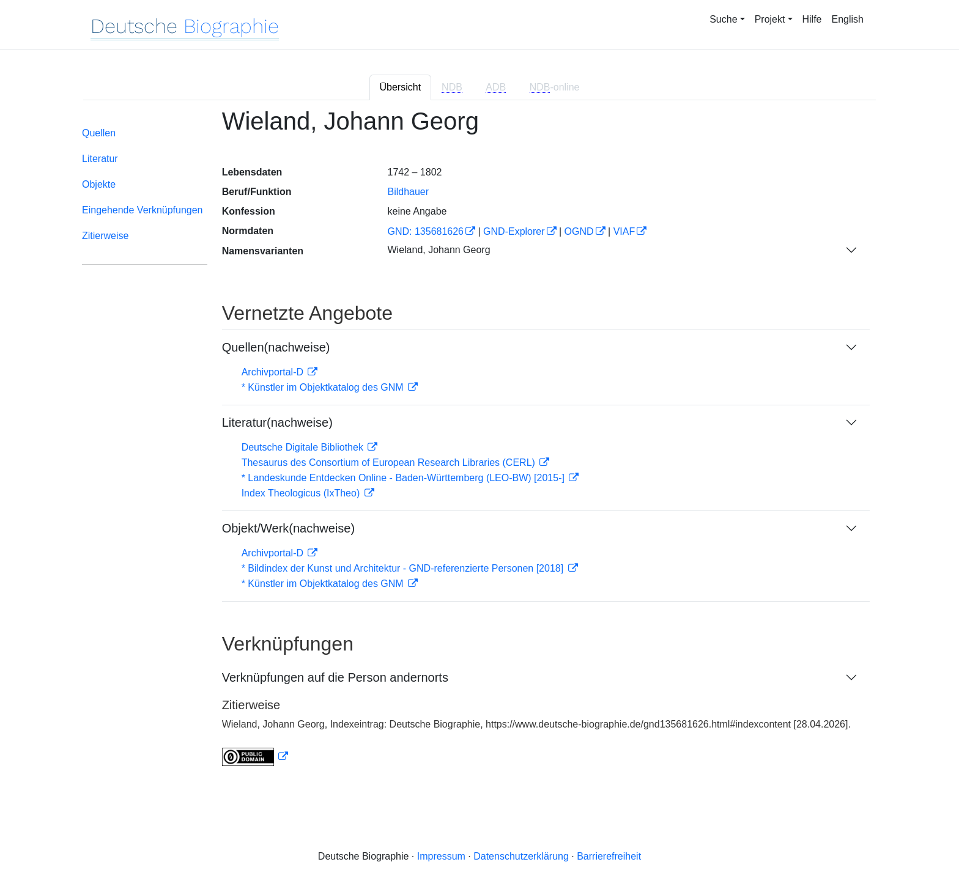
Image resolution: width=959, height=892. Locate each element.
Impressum (441, 856)
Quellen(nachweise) (276, 347)
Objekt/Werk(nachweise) (288, 528)
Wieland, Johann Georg (438, 250)
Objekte (99, 184)
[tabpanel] (479, 444)
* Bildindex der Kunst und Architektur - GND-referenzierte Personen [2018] (404, 568)
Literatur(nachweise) (277, 422)
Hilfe (812, 19)
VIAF (624, 231)
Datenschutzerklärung (521, 856)
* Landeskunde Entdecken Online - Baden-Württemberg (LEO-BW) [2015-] (405, 478)
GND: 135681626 (425, 231)
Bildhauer (408, 191)
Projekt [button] (770, 19)
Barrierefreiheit (609, 856)
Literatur (100, 158)
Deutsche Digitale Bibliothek (304, 447)
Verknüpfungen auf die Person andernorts (335, 677)
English (848, 19)
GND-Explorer (513, 231)
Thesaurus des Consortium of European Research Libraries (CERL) (390, 462)
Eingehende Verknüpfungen (142, 210)
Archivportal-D (274, 372)
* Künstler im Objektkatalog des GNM (324, 387)
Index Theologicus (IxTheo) (302, 493)
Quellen (99, 133)
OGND (579, 231)
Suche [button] (723, 19)
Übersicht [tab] (400, 87)
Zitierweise (105, 235)
